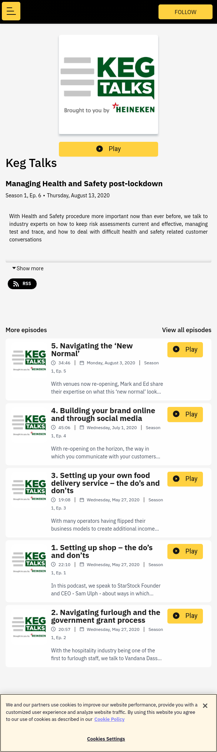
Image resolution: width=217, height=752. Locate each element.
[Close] (205, 707)
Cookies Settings (106, 741)
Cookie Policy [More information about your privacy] (109, 721)
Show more (27, 268)
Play (108, 149)
